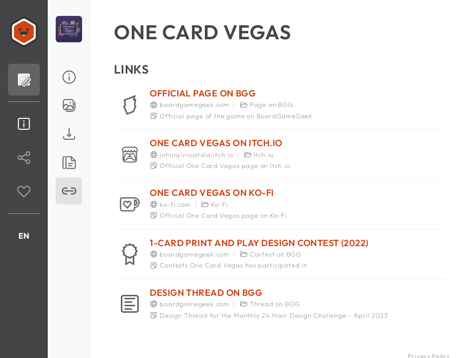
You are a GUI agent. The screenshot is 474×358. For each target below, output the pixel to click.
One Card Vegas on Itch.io (216, 143)
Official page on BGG (203, 93)
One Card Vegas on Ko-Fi (212, 192)
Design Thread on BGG (206, 292)
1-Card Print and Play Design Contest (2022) (259, 243)
